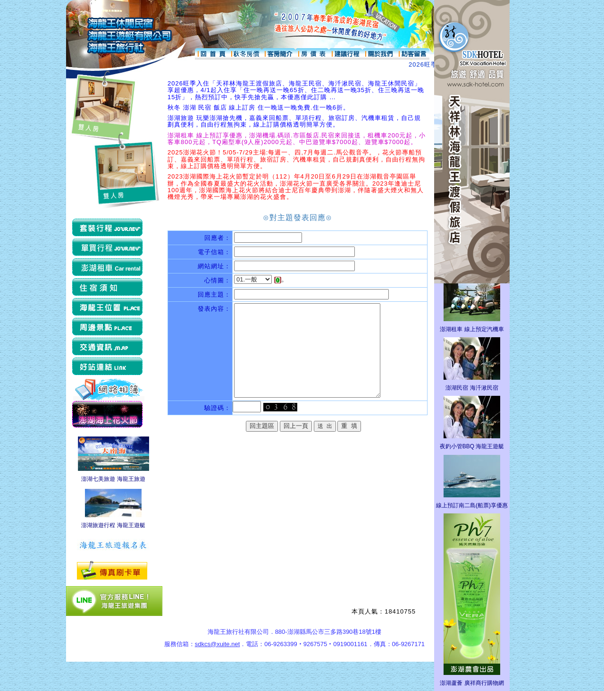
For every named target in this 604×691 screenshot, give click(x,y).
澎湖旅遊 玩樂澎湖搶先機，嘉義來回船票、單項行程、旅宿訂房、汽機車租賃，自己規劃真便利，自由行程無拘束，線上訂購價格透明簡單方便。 (294, 121)
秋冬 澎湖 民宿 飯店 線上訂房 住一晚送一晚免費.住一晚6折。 (259, 107)
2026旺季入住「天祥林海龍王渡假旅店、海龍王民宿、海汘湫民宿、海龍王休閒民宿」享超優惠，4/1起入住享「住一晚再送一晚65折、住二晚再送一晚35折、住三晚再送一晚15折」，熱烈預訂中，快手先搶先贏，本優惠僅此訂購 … (296, 90)
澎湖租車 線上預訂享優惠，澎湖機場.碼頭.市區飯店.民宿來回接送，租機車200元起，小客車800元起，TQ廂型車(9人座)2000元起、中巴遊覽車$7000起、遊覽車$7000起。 (297, 138)
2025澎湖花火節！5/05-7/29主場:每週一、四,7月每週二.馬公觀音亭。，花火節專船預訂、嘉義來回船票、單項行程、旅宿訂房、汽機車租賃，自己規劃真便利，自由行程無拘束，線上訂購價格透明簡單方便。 (296, 159)
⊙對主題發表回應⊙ (297, 217)
